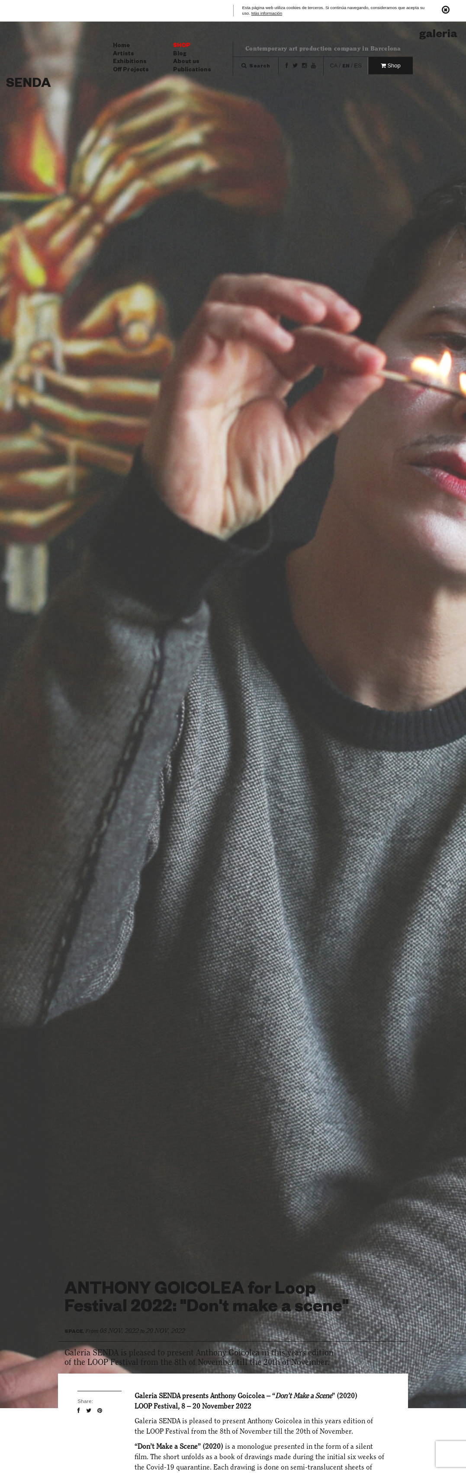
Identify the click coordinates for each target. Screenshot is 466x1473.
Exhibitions (130, 62)
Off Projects (131, 70)
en (346, 67)
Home (121, 46)
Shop (181, 46)
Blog (179, 54)
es (357, 65)
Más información (267, 13)
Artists (123, 54)
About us (186, 62)
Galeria (438, 35)
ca (333, 65)
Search (255, 67)
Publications (192, 70)
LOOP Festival (168, 1431)
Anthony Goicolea (237, 1396)
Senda (28, 85)
